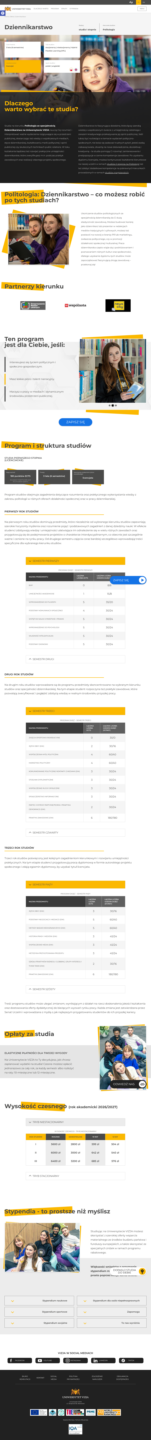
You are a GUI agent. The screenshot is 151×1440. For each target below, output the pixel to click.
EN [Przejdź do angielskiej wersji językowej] (144, 2)
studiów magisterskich (117, 172)
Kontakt (40, 1378)
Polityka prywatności (73, 1378)
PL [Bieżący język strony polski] (138, 2)
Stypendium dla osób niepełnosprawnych (116, 1300)
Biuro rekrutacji (25, 1378)
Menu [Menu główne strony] (142, 9)
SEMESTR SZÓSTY (44, 989)
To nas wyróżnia (130, 1323)
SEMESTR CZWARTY (45, 832)
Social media (54, 1378)
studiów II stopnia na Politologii (123, 164)
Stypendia (74, 9)
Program (55, 9)
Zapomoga (133, 1312)
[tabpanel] (112, 371)
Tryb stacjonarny (46, 1176)
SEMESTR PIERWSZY (46, 561)
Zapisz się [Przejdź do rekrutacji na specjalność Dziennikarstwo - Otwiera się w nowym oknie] (121, 580)
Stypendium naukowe (54, 1300)
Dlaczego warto (41, 9)
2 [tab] (112, 405)
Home (7, 17)
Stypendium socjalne (55, 1323)
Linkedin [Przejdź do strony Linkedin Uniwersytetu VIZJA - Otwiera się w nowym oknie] (103, 1361)
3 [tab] (116, 405)
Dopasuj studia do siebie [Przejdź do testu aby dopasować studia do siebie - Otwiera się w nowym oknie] (124, 1271)
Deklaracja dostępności (122, 1378)
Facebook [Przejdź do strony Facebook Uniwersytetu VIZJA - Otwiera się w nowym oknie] (20, 1361)
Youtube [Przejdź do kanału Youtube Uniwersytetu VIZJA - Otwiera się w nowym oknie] (47, 1361)
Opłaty (64, 9)
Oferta (12, 17)
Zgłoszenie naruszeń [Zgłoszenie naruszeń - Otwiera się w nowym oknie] (97, 1378)
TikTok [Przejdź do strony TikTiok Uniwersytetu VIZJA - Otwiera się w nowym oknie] (131, 1361)
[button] (2, 13)
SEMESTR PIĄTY (43, 884)
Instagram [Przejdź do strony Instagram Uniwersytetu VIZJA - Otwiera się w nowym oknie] (75, 1361)
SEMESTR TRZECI (44, 711)
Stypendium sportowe (54, 1312)
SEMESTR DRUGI (43, 659)
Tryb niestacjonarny (48, 1122)
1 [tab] (109, 405)
